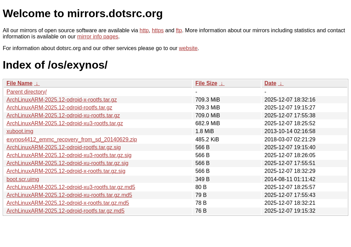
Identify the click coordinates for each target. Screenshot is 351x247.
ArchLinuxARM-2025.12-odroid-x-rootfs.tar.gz (62, 100)
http (144, 30)
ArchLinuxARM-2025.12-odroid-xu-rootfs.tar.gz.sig (68, 163)
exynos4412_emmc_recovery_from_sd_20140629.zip (72, 139)
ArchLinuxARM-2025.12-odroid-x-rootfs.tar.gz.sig (66, 171)
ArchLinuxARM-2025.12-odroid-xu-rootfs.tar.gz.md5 (69, 195)
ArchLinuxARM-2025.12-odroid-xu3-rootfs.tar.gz (65, 123)
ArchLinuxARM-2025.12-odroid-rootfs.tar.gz (59, 107)
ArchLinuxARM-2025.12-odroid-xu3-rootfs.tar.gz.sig (69, 155)
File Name (20, 83)
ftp (179, 30)
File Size (206, 83)
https (158, 30)
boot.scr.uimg (23, 179)
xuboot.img (20, 131)
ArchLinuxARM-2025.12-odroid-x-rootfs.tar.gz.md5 (68, 203)
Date (270, 83)
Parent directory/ (27, 92)
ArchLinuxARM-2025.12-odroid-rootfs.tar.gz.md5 (65, 211)
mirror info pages (97, 36)
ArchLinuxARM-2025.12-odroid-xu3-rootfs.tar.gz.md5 (71, 187)
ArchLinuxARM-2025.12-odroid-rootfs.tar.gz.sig (64, 147)
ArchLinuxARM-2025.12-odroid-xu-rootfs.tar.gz (63, 115)
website (188, 48)
